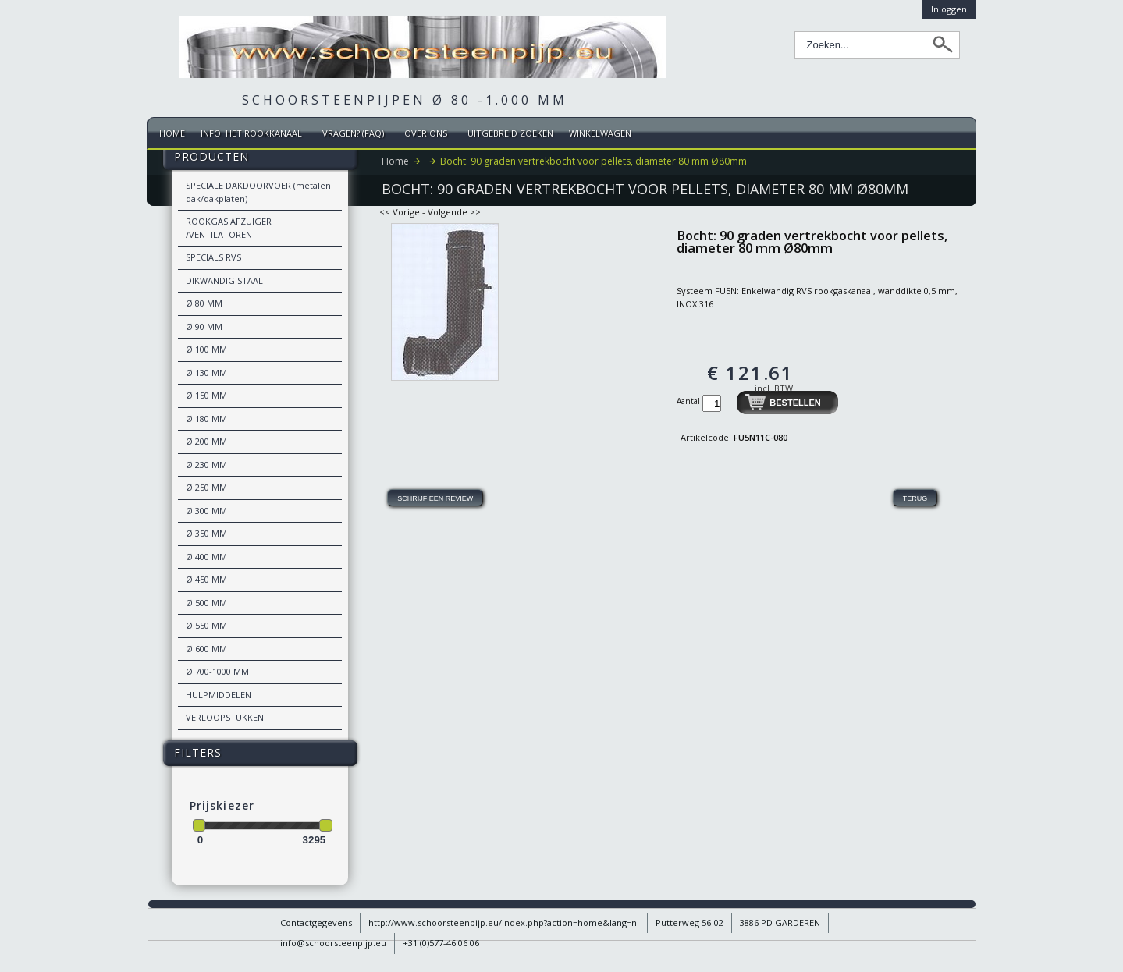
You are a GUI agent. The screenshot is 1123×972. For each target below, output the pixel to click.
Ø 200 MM (206, 441)
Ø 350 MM (206, 533)
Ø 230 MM (206, 464)
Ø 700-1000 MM (217, 671)
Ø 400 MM (206, 556)
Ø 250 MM (206, 487)
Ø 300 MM (206, 510)
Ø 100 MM (206, 349)
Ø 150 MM (206, 395)
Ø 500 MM (206, 602)
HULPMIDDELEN (218, 695)
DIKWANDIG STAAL (224, 280)
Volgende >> (454, 212)
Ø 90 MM (204, 326)
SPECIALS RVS (213, 257)
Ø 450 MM (206, 579)
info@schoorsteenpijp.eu (333, 943)
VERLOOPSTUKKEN (225, 717)
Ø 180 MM (206, 418)
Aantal (689, 401)
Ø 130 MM (206, 372)
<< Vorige (399, 212)
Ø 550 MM (206, 625)
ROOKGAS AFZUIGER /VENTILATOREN (229, 227)
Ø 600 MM (206, 649)
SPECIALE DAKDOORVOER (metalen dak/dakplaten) (258, 191)
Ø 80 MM (204, 303)
